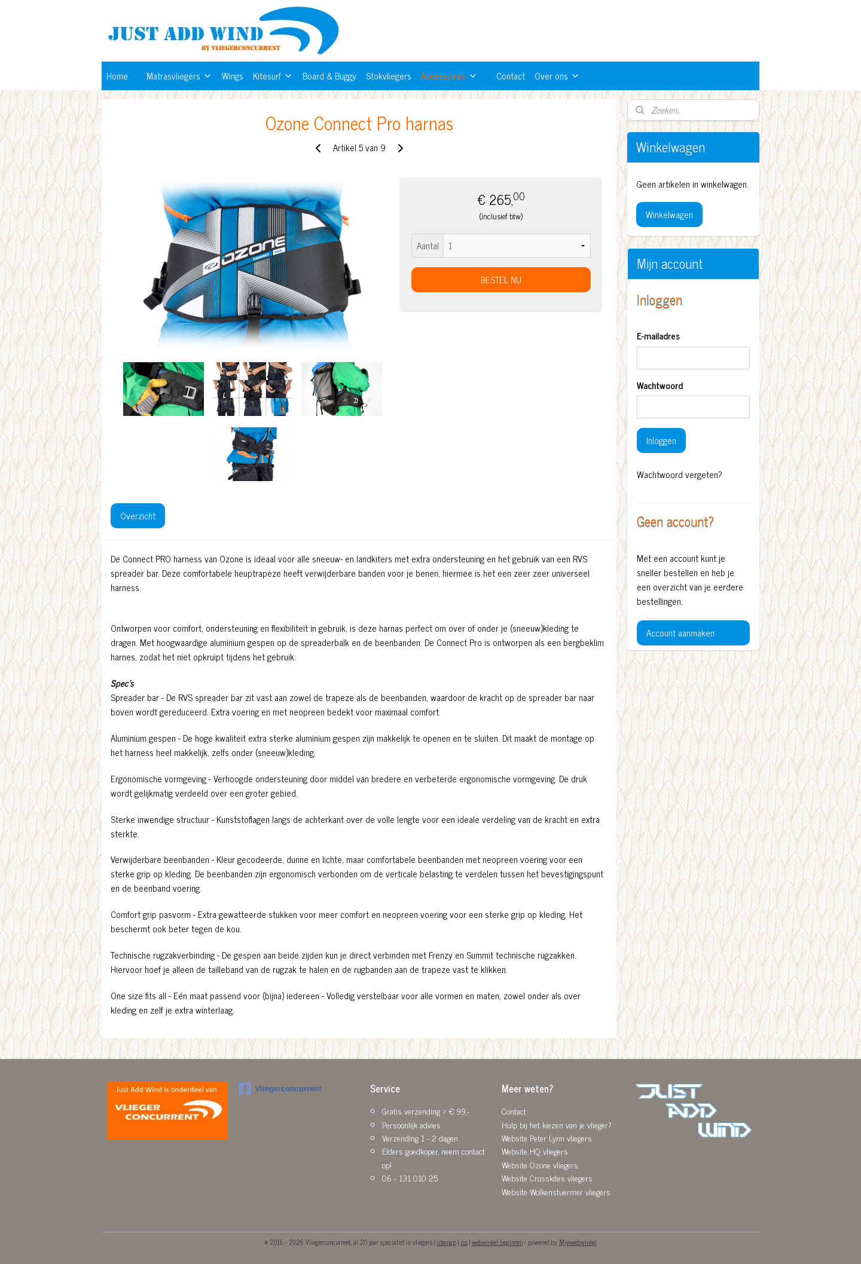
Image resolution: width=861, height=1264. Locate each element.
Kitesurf (273, 75)
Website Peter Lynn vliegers (547, 1137)
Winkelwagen (669, 214)
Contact (510, 75)
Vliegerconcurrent (280, 1089)
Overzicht (137, 515)
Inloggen (661, 440)
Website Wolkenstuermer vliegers (556, 1191)
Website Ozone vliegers (540, 1164)
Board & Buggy (329, 75)
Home (117, 75)
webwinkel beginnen (497, 1242)
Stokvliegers (388, 75)
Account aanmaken (680, 632)
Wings (232, 75)
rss (464, 1242)
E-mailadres (658, 336)
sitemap (446, 1242)
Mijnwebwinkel (578, 1242)
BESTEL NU (500, 279)
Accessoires (449, 75)
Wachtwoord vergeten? (679, 474)
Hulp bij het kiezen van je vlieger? (557, 1124)
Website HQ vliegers (535, 1151)
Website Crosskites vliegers (547, 1178)
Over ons (557, 75)
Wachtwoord (660, 386)
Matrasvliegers (179, 75)
